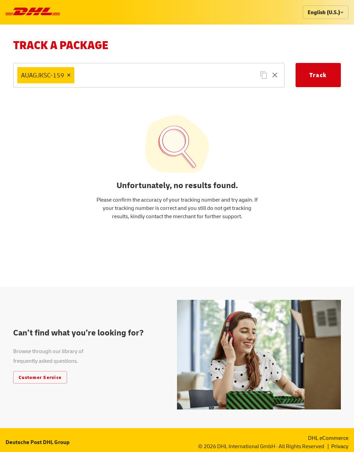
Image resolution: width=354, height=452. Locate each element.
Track (318, 74)
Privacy (339, 446)
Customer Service (40, 377)
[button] (45, 75)
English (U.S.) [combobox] (324, 12)
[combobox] (171, 75)
